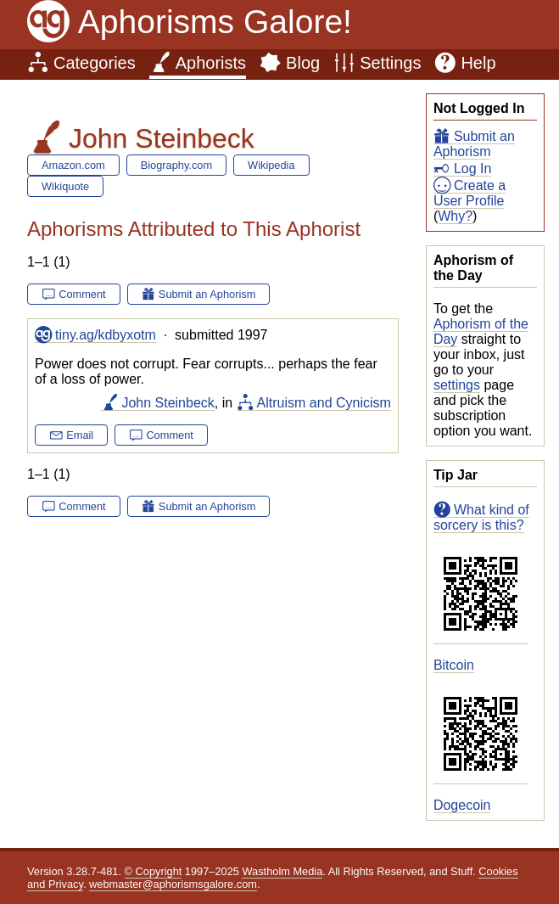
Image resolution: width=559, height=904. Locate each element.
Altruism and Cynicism (324, 403)
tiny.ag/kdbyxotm (105, 335)
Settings (390, 62)
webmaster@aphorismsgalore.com (173, 884)
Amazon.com (73, 165)
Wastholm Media (282, 871)
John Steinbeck (167, 403)
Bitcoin (453, 665)
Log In (472, 168)
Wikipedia (271, 165)
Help (478, 62)
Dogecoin (462, 805)
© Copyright (153, 871)
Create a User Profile (469, 193)
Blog (303, 62)
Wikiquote (65, 186)
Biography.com (176, 165)
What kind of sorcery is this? (481, 517)
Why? (455, 216)
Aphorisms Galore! (215, 21)
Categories (94, 62)
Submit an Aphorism (474, 144)
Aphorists (211, 62)
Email (79, 435)
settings (456, 385)
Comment (82, 294)
